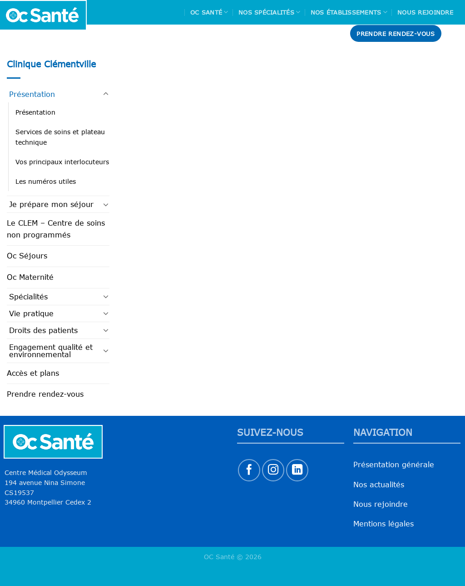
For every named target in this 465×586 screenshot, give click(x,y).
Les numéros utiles (45, 181)
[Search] (454, 33)
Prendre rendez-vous (45, 394)
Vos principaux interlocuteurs (62, 162)
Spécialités (28, 297)
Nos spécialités (269, 12)
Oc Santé (209, 12)
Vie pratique (31, 313)
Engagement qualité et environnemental (51, 351)
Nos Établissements (349, 12)
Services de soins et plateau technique (60, 137)
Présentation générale (393, 464)
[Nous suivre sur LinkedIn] (297, 470)
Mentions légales (383, 524)
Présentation (32, 94)
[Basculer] (105, 94)
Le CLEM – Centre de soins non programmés (56, 229)
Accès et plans (33, 373)
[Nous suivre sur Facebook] (249, 470)
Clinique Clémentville (51, 64)
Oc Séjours (27, 256)
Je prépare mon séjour (51, 204)
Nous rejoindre (425, 12)
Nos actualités (378, 484)
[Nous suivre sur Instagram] (273, 470)
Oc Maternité (30, 277)
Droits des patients (43, 330)
